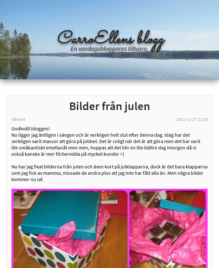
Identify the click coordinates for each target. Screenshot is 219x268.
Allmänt (18, 119)
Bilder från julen (109, 106)
